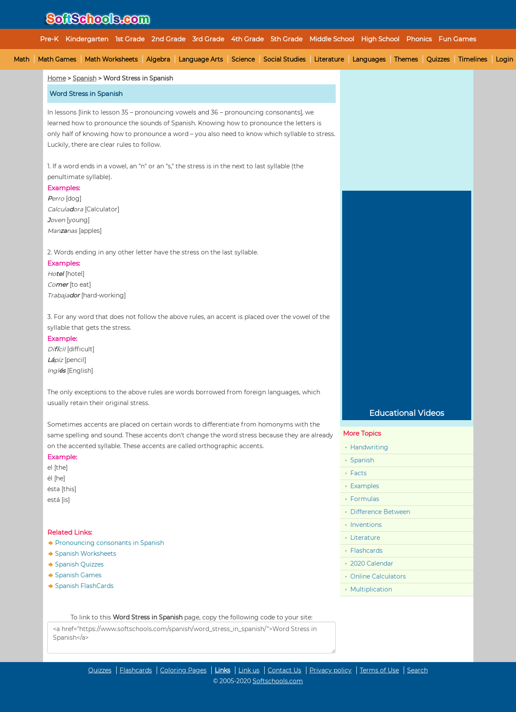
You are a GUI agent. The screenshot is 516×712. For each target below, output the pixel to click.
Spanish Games (78, 575)
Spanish (84, 78)
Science (243, 59)
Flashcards (366, 550)
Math (21, 59)
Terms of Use (379, 670)
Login (504, 59)
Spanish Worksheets (85, 553)
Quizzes (438, 59)
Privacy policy (330, 670)
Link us (249, 670)
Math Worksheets (111, 59)
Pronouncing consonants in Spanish (109, 543)
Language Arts (201, 59)
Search (417, 670)
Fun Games (457, 39)
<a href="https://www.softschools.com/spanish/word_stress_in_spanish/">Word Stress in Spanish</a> (191, 637)
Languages (369, 59)
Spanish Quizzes (79, 564)
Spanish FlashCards (84, 586)
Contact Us (284, 670)
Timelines (472, 59)
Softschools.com (278, 681)
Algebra (158, 59)
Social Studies (284, 59)
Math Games (57, 59)
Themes (406, 59)
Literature (329, 59)
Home (56, 78)
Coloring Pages (183, 670)
